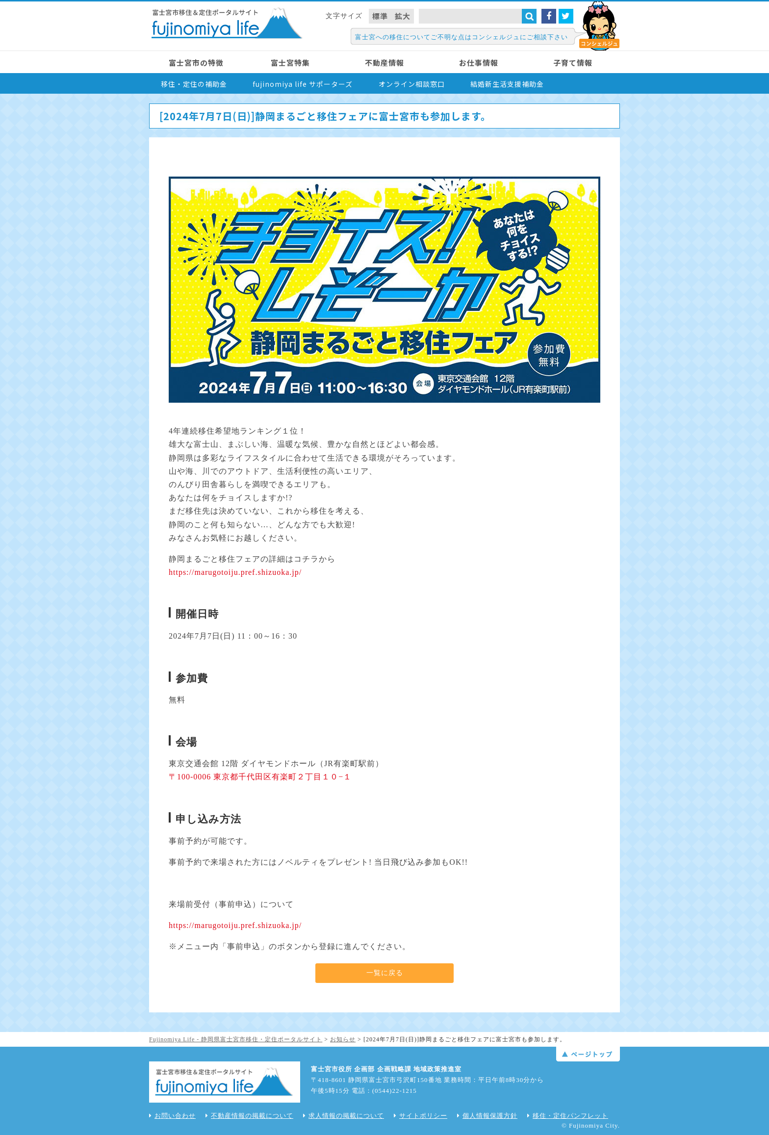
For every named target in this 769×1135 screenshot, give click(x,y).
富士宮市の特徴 (196, 62)
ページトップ (588, 1054)
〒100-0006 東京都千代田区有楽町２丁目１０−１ (260, 777)
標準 (380, 16)
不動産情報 (384, 62)
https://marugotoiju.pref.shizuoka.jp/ (235, 572)
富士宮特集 (290, 62)
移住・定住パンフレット (567, 1115)
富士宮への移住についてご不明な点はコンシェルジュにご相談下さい (461, 37)
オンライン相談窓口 (412, 84)
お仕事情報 (478, 62)
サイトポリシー (420, 1115)
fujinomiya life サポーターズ (303, 84)
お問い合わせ (172, 1115)
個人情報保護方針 (487, 1115)
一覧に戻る (384, 973)
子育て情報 (572, 62)
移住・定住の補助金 (194, 84)
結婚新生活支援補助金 (507, 84)
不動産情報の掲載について (249, 1115)
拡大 (402, 16)
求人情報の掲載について (343, 1115)
